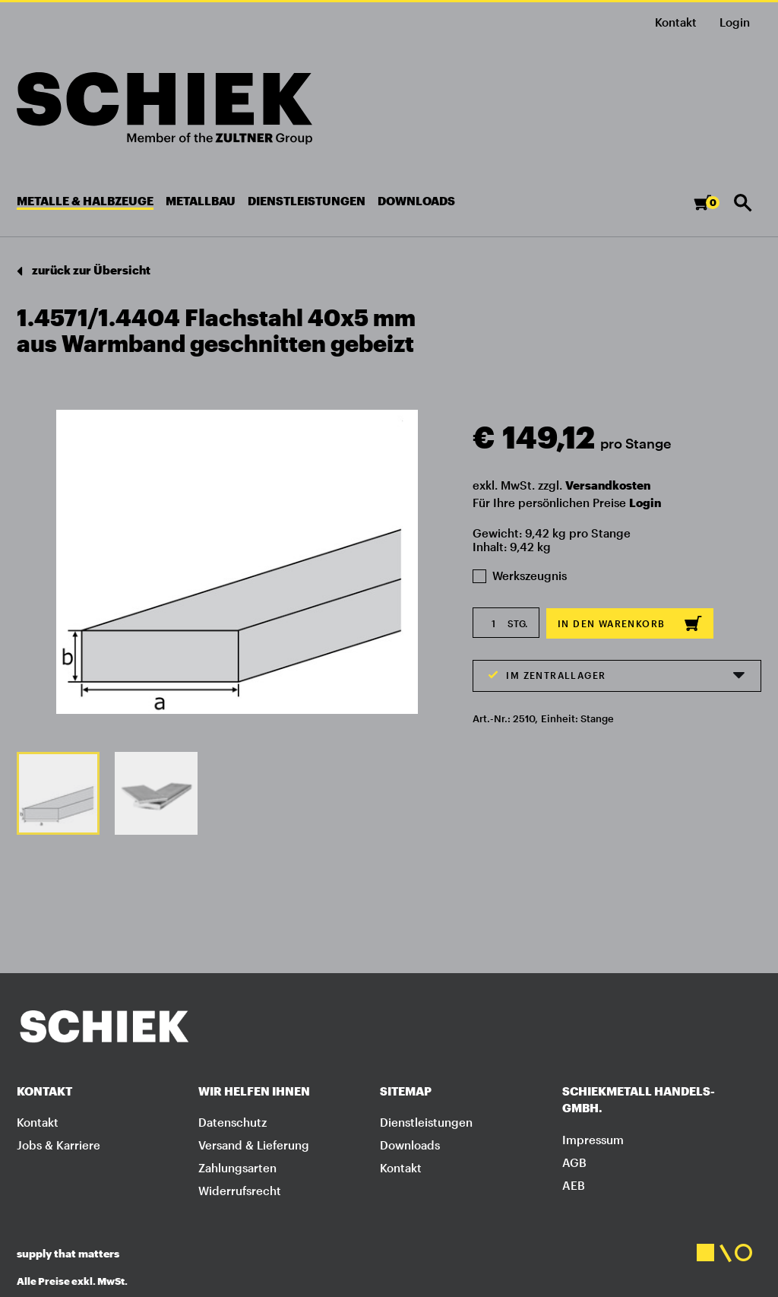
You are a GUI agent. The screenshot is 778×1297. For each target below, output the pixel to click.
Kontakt (676, 22)
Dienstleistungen (426, 1122)
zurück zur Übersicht (83, 271)
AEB (573, 1185)
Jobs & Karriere (58, 1145)
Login (645, 502)
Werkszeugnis (520, 575)
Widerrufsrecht (239, 1190)
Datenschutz (232, 1122)
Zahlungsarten (237, 1168)
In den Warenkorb (630, 623)
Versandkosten (607, 485)
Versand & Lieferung (253, 1145)
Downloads (410, 1145)
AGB (574, 1162)
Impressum (593, 1139)
